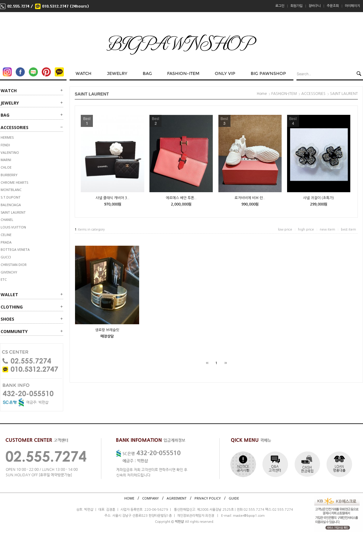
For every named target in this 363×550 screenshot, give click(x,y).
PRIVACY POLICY (208, 498)
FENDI (5, 145)
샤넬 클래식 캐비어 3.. (112, 198)
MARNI (6, 159)
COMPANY (150, 498)
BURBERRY (9, 175)
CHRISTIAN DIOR (14, 264)
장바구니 (315, 6)
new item (327, 229)
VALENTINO (10, 152)
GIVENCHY (9, 272)
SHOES (7, 319)
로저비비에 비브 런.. (249, 198)
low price (285, 229)
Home (262, 93)
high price (306, 229)
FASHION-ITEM (284, 93)
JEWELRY (10, 103)
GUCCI (6, 257)
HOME (129, 498)
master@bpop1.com (249, 515)
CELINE (6, 234)
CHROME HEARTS (14, 182)
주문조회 (333, 6)
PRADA (6, 242)
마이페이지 (352, 6)
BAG (5, 115)
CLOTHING (12, 307)
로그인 (279, 6)
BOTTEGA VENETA (15, 249)
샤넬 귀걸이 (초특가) (318, 198)
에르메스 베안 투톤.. (181, 198)
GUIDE (234, 498)
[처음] (207, 362)
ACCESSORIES (14, 127)
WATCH (9, 90)
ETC (4, 279)
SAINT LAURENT (13, 212)
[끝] (225, 362)
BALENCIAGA (11, 204)
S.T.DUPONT (11, 197)
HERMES (7, 137)
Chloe (6, 167)
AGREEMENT (177, 498)
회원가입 (296, 6)
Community (14, 331)
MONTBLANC (11, 189)
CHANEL (7, 219)
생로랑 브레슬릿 (107, 330)
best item (348, 229)
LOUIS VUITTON (13, 227)
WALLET (9, 294)
